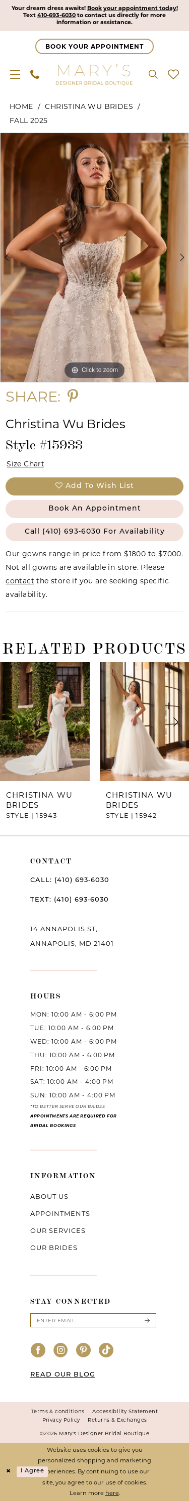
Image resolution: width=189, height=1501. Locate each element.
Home (21, 106)
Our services (58, 1231)
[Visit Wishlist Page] (173, 74)
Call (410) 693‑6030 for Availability (95, 532)
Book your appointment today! (132, 8)
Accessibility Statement (125, 1411)
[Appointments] (94, 46)
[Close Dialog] (8, 1472)
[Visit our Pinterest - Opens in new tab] (84, 1351)
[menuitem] (15, 74)
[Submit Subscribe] (147, 1321)
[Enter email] (93, 1321)
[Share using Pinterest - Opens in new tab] (73, 396)
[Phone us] (34, 74)
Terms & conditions (58, 1411)
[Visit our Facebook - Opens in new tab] (38, 1351)
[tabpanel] (94, 257)
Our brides (54, 1248)
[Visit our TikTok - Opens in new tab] (106, 1351)
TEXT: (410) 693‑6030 (69, 900)
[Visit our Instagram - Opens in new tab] (61, 1351)
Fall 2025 (29, 120)
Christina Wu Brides (89, 106)
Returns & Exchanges (117, 1420)
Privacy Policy (61, 1420)
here (112, 1493)
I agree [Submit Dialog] (32, 1471)
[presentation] (45, 722)
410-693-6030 (56, 15)
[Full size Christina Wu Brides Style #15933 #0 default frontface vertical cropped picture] (94, 257)
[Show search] (153, 74)
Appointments (60, 1214)
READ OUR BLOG (62, 1374)
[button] (15, 74)
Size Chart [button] (25, 463)
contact (20, 580)
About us (49, 1197)
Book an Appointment (94, 509)
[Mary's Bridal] (94, 74)
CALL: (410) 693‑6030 (69, 881)
